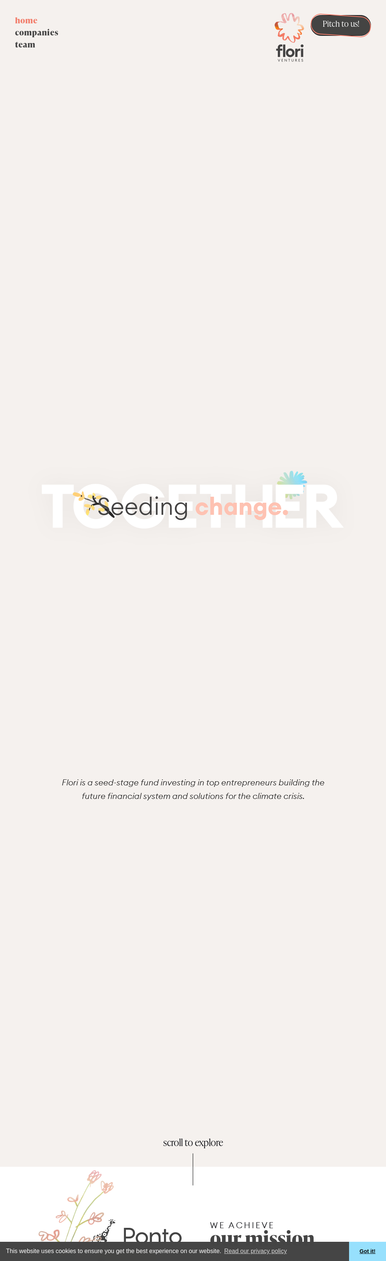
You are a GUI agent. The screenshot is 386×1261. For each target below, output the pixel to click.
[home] (289, 36)
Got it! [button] (367, 1251)
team (25, 45)
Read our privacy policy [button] (255, 1251)
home (26, 21)
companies (36, 33)
